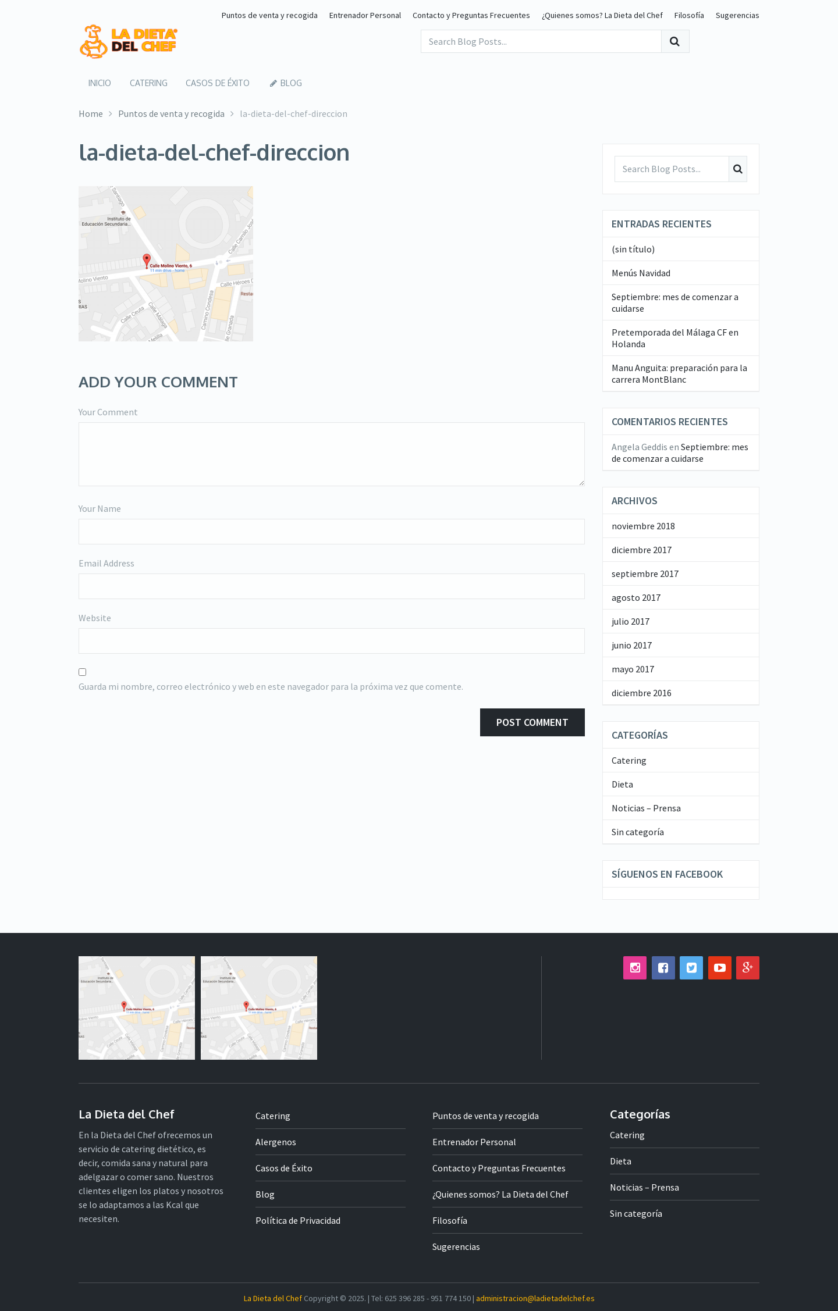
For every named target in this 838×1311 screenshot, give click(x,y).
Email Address (106, 563)
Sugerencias (737, 15)
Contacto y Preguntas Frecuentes (471, 15)
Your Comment (108, 412)
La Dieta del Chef (273, 1297)
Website (95, 618)
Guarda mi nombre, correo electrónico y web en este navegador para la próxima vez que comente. (271, 686)
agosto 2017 (636, 597)
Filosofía (689, 15)
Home (91, 113)
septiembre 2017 (645, 573)
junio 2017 (632, 644)
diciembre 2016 (642, 692)
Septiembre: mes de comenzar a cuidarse (675, 302)
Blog (276, 82)
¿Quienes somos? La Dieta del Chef (602, 15)
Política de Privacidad (297, 1220)
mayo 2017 (633, 668)
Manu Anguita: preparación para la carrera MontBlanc (679, 372)
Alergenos (275, 1141)
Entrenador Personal (365, 15)
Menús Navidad (641, 272)
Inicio (98, 82)
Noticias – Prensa (646, 807)
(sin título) (633, 248)
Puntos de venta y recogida (270, 15)
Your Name (100, 508)
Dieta (622, 783)
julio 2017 (630, 620)
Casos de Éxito (212, 82)
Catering (145, 82)
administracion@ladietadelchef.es (535, 1297)
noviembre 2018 (643, 525)
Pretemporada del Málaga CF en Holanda (675, 337)
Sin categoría (638, 831)
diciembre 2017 (642, 549)
